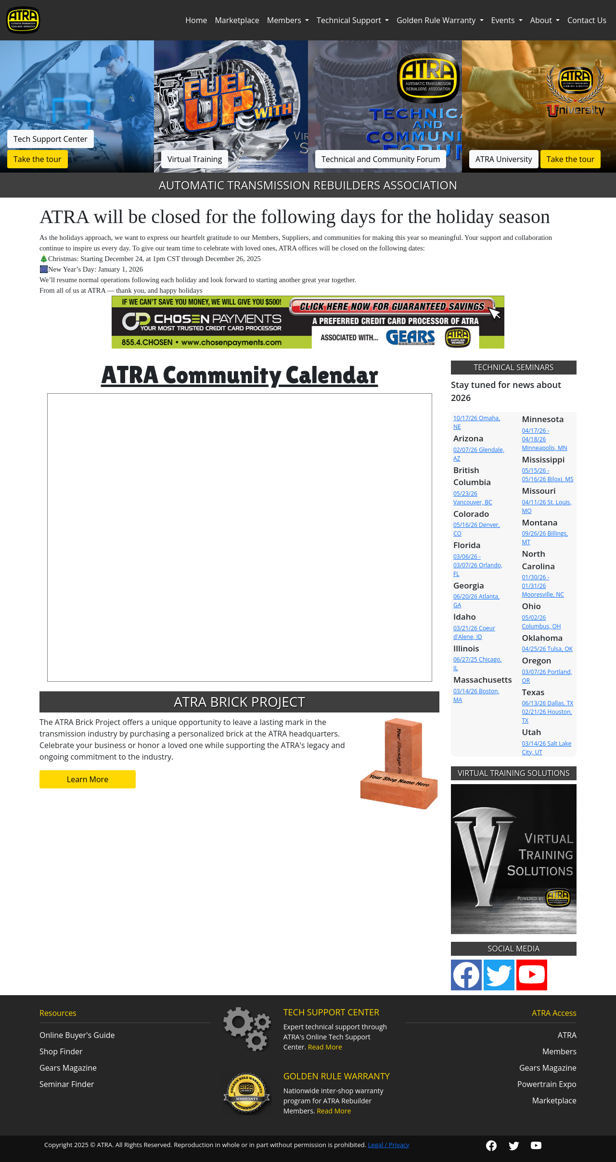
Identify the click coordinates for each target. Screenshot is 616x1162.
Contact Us (586, 20)
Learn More (87, 779)
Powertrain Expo (547, 1084)
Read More (325, 1046)
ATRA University (503, 159)
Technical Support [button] (350, 20)
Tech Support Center (50, 139)
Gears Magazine (68, 1067)
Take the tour (37, 159)
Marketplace (237, 20)
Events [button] (504, 20)
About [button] (542, 20)
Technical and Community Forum (380, 159)
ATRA (567, 1035)
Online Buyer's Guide (77, 1035)
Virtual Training (194, 159)
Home (196, 20)
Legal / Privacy (389, 1144)
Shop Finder (61, 1051)
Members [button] (285, 20)
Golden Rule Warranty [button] (437, 20)
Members (559, 1051)
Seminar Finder (66, 1084)
